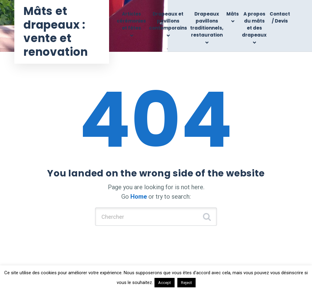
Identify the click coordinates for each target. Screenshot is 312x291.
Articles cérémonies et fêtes (131, 21)
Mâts (232, 14)
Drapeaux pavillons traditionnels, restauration (206, 24)
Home (138, 196)
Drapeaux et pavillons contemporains (168, 21)
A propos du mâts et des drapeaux (254, 24)
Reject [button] (186, 282)
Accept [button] (164, 282)
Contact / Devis (280, 17)
